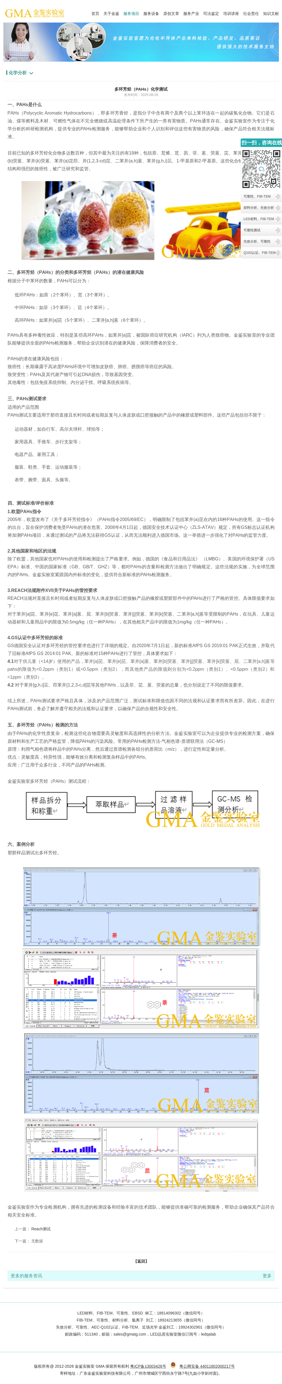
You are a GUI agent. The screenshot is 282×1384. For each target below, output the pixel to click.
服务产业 (191, 12)
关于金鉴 (111, 12)
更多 (267, 1275)
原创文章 (171, 12)
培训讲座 (231, 12)
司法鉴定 (211, 12)
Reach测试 (40, 1229)
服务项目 (131, 12)
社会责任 (251, 12)
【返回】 (141, 1261)
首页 (95, 12)
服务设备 (151, 12)
